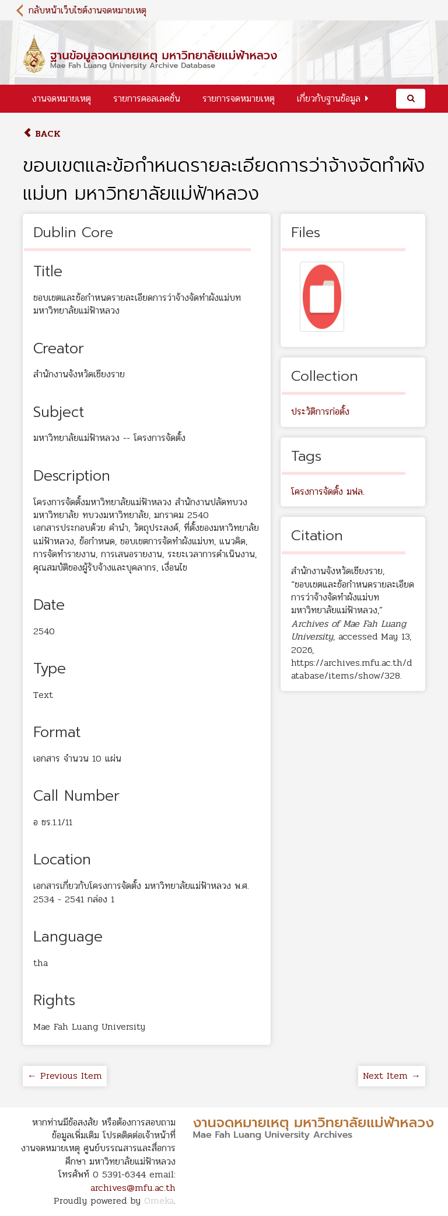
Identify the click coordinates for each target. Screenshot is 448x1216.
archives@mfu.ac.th (133, 1187)
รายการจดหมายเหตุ (238, 98)
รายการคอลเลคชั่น (146, 98)
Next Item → (392, 1075)
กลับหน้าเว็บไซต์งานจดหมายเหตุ (87, 10)
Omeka (159, 1200)
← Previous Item (64, 1075)
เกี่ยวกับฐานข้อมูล (328, 98)
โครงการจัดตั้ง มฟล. (328, 491)
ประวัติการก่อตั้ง (320, 411)
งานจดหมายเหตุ (61, 98)
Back (42, 133)
